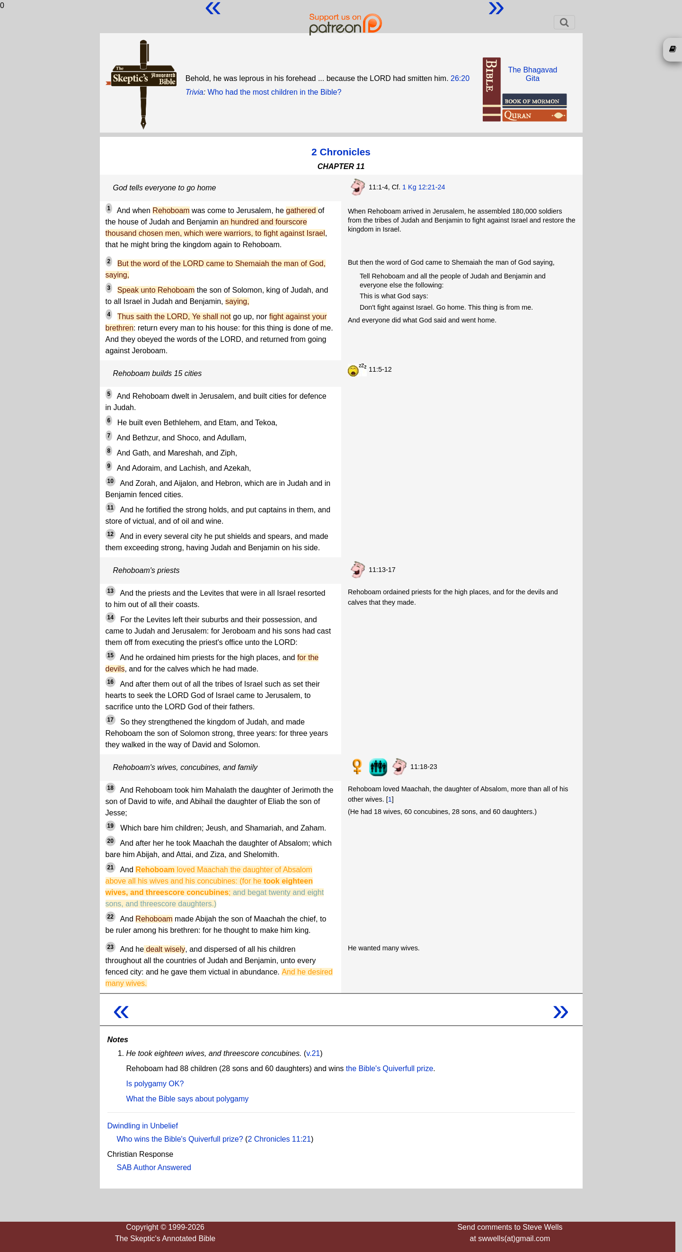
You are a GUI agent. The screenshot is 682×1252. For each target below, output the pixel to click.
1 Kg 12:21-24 (423, 187)
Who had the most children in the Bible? (275, 92)
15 (110, 655)
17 (110, 719)
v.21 (313, 1053)
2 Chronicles (341, 151)
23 (110, 947)
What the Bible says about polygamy (187, 1099)
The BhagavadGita (532, 74)
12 (110, 534)
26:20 (460, 78)
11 (110, 507)
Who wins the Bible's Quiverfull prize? (180, 1139)
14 (110, 617)
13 (110, 591)
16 (110, 682)
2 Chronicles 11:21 (279, 1139)
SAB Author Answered (154, 1167)
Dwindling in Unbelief (142, 1126)
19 (110, 826)
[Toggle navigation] (564, 22)
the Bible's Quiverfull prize (389, 1068)
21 (110, 867)
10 (110, 481)
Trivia (195, 92)
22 (110, 916)
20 (110, 841)
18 (110, 788)
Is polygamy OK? (155, 1084)
